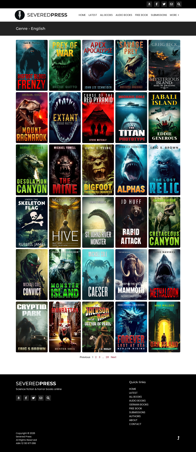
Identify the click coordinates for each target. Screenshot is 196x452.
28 (107, 357)
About (133, 420)
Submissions (159, 15)
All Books (106, 15)
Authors (135, 416)
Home (82, 15)
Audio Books (124, 15)
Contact (135, 424)
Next (113, 357)
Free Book (141, 15)
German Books (138, 404)
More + (175, 15)
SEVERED (47, 15)
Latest (93, 15)
